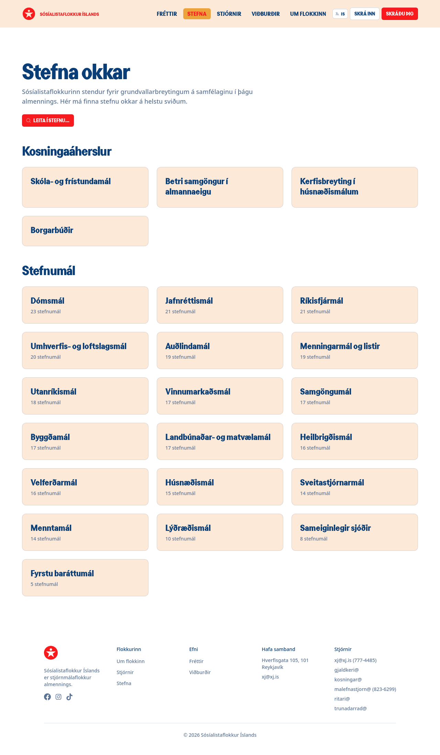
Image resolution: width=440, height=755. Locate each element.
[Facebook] (47, 696)
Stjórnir (229, 13)
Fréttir (167, 13)
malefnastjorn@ (352, 689)
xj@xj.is (270, 676)
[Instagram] (58, 696)
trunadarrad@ (350, 708)
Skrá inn (364, 14)
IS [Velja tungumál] (340, 13)
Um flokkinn (308, 13)
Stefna (197, 13)
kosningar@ (348, 679)
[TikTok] (69, 696)
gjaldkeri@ (346, 670)
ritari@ (342, 698)
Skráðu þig (400, 14)
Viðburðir (266, 13)
